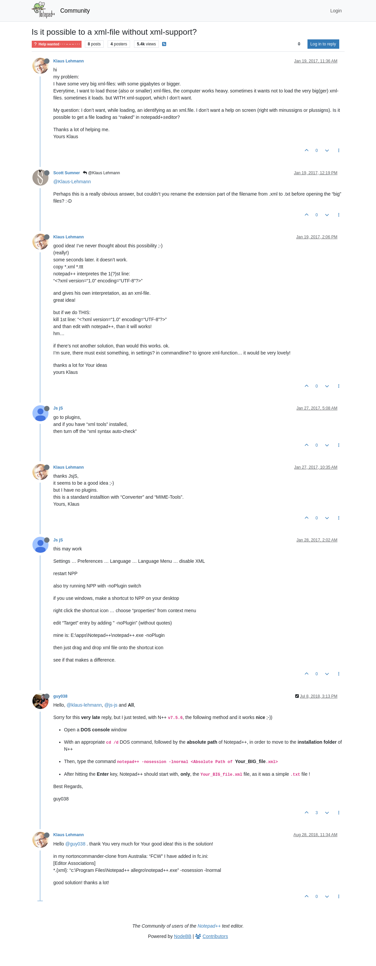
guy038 (60, 696)
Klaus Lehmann (68, 61)
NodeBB (183, 936)
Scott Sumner (66, 173)
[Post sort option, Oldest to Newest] (298, 44)
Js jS (58, 408)
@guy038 (75, 844)
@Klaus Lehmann (101, 173)
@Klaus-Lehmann (72, 181)
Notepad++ (209, 926)
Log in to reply (323, 44)
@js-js (110, 705)
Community (75, 10)
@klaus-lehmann (84, 705)
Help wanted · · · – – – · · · (56, 44)
